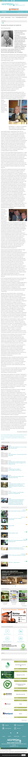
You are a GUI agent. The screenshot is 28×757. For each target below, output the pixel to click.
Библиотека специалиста (7, 634)
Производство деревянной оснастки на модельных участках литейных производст (16, 548)
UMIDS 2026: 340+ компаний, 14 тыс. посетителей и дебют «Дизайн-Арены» (17, 447)
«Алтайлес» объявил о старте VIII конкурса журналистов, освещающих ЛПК (16, 493)
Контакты (19, 728)
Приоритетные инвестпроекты (7, 641)
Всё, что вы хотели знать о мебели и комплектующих (15, 519)
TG (14, 0)
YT (17, 732)
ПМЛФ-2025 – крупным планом (13, 562)
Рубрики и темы (16, 736)
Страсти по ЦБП (11, 525)
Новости (9, 736)
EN (8, 0)
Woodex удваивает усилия (13, 533)
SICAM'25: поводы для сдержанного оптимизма (17, 555)
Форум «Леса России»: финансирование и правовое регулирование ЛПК (17, 541)
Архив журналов (8, 728)
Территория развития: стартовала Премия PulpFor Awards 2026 (17, 455)
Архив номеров (8, 17)
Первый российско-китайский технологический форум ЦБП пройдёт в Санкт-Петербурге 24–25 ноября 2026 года (17, 463)
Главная (2, 17)
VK (11, 0)
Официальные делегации (20, 641)
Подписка (7, 725)
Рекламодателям (20, 725)
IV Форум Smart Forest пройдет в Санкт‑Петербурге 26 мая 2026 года (14, 470)
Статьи (13, 17)
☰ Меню (4, 12)
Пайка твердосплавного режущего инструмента (17, 511)
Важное (4, 736)
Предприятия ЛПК (20, 634)
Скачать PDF (5, 603)
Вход (4, 0)
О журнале (24, 736)
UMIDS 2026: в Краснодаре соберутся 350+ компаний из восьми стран (16, 477)
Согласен (23, 755)
